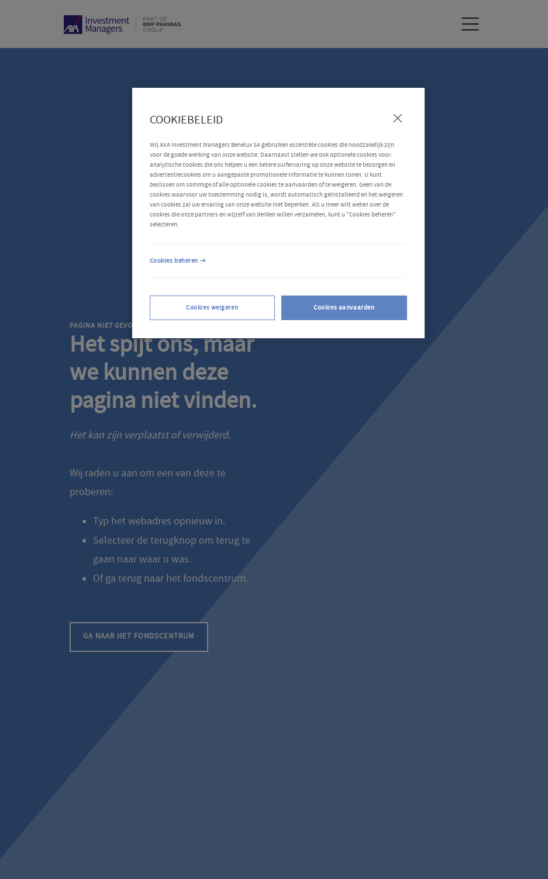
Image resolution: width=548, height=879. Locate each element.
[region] (278, 213)
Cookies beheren (174, 260)
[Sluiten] (398, 118)
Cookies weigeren (212, 307)
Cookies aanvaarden (343, 307)
